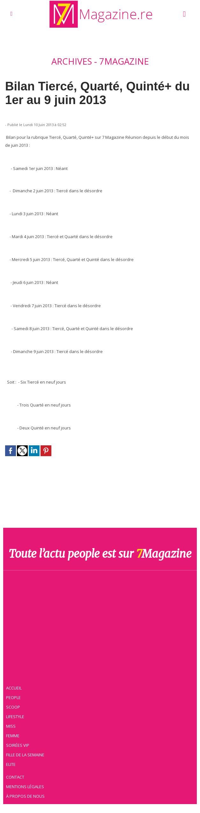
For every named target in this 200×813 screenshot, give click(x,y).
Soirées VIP (19, 744)
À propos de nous (27, 795)
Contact (16, 776)
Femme (13, 735)
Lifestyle (16, 716)
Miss (12, 725)
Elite (12, 764)
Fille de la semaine (26, 754)
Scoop (14, 706)
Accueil (15, 687)
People (14, 697)
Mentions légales (26, 786)
